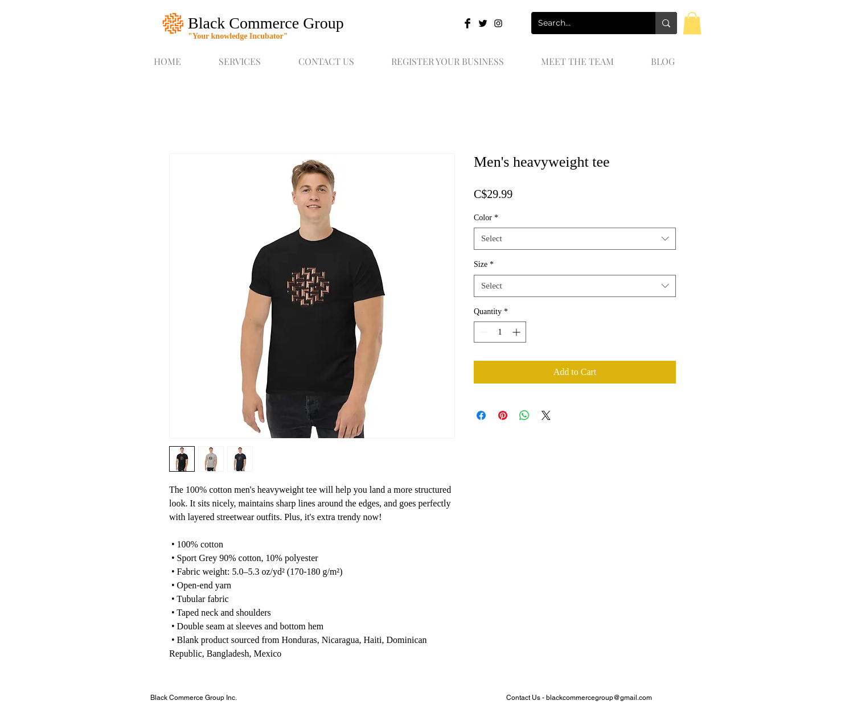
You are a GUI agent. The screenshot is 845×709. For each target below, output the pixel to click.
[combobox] (575, 239)
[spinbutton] (500, 332)
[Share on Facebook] (481, 415)
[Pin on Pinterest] (503, 415)
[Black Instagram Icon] (498, 23)
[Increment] (517, 332)
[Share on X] (546, 415)
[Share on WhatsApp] (524, 415)
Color (486, 217)
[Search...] (584, 23)
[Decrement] (482, 332)
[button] (692, 23)
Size (484, 264)
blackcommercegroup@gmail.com (599, 698)
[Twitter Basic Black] (483, 23)
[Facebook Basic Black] (467, 23)
